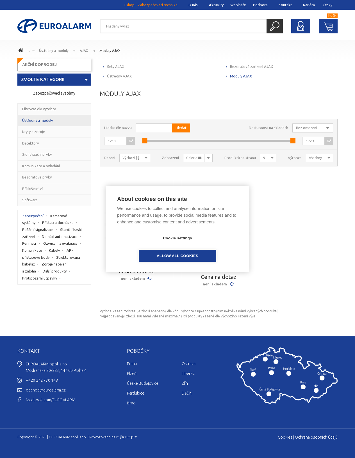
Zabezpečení (33, 216)
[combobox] (54, 80)
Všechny (315, 158)
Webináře (238, 5)
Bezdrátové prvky (37, 177)
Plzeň (131, 373)
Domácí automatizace (60, 237)
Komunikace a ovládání (41, 166)
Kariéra (309, 5)
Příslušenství (32, 189)
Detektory (30, 143)
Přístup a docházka (58, 223)
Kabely (54, 250)
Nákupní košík (328, 26)
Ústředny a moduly (54, 50)
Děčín (187, 393)
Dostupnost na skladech (268, 128)
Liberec (188, 373)
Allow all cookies (210, 247)
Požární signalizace (37, 230)
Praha (132, 363)
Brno (131, 403)
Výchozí (130, 158)
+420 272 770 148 (42, 380)
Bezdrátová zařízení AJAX (251, 66)
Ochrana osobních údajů (316, 437)
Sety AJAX (115, 66)
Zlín (185, 383)
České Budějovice (142, 383)
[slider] (144, 140)
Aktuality (216, 5)
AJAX (84, 50)
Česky (327, 5)
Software (30, 200)
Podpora (260, 5)
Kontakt (285, 5)
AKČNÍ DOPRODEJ (39, 64)
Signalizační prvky (37, 154)
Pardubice (135, 393)
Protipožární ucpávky (39, 278)
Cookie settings (145, 247)
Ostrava (188, 363)
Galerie (193, 158)
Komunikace (32, 250)
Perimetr (29, 243)
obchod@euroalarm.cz (46, 390)
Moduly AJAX (109, 50)
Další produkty (55, 271)
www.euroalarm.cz (21, 51)
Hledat (275, 26)
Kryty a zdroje (33, 132)
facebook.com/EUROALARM (50, 400)
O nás (193, 5)
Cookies (285, 437)
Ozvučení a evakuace (60, 243)
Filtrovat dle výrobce (39, 109)
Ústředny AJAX (119, 76)
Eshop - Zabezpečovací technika (151, 5)
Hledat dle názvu (118, 128)
